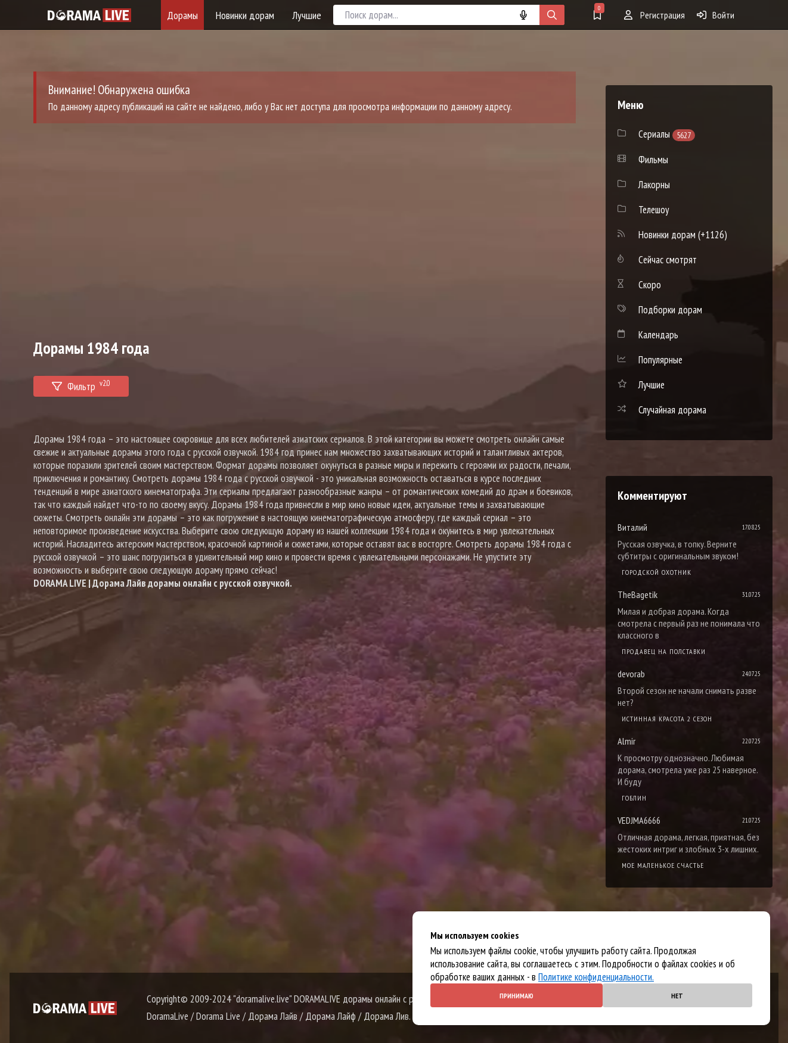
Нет (677, 995)
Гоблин (634, 797)
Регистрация (654, 15)
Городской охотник (656, 572)
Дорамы (182, 15)
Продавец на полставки (664, 651)
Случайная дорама (672, 409)
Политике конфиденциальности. (596, 976)
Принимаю (516, 995)
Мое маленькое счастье (663, 865)
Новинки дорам (245, 15)
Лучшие (306, 15)
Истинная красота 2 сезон (667, 718)
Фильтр (81, 384)
